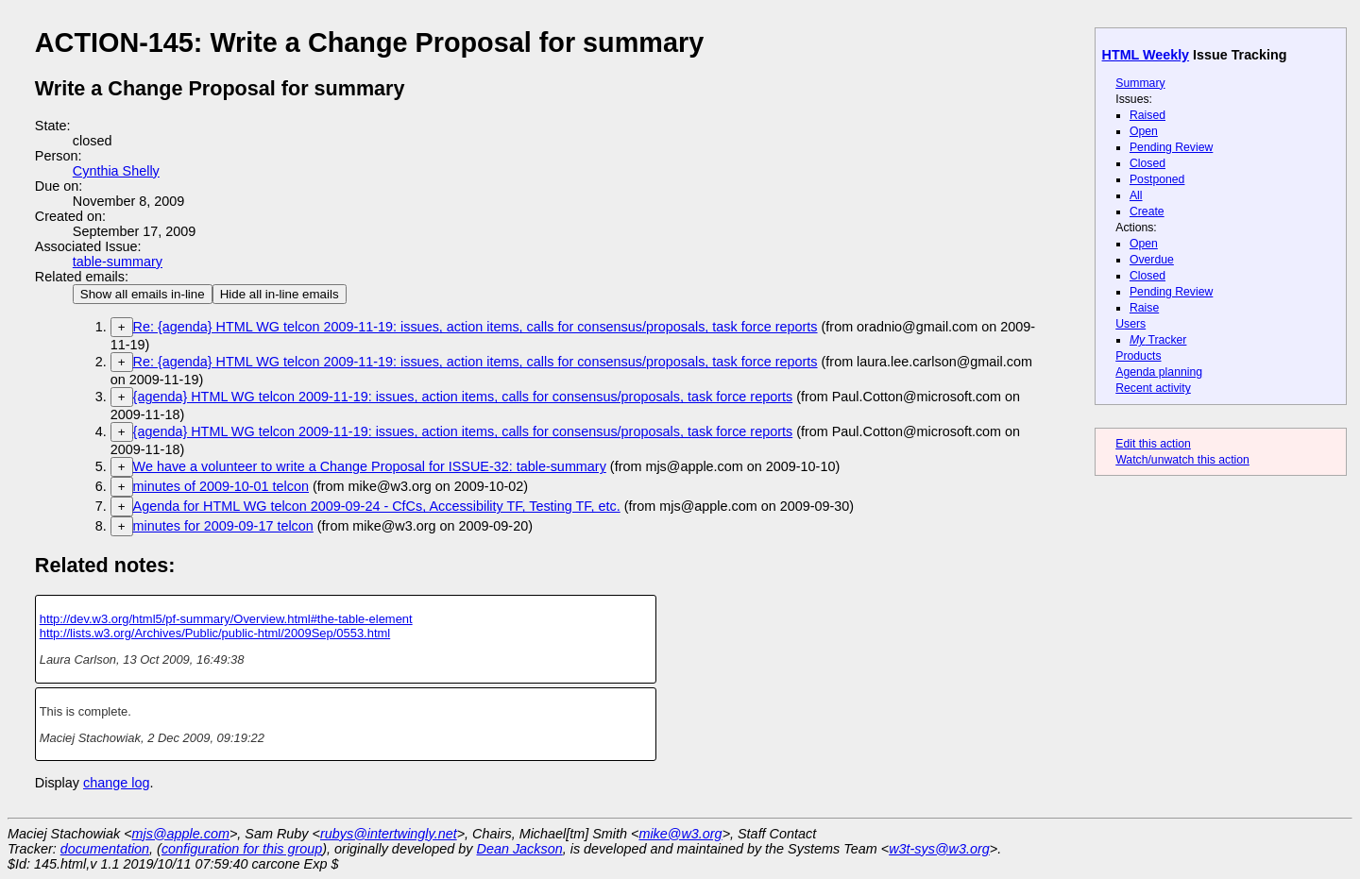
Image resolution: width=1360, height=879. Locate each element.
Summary (1139, 83)
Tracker (1158, 340)
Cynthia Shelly (116, 170)
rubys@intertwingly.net (388, 833)
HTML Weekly (1146, 54)
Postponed (1157, 179)
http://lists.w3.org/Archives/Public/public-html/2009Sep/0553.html (215, 633)
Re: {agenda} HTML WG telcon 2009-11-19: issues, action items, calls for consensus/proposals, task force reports (475, 326)
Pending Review (1171, 147)
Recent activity (1153, 388)
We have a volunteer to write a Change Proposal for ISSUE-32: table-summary (369, 466)
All (1136, 195)
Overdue (1152, 259)
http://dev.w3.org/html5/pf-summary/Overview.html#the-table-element (226, 619)
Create (1147, 211)
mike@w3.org (680, 833)
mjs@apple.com (181, 833)
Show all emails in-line (142, 294)
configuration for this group (242, 848)
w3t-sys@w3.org (939, 848)
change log (116, 782)
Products (1138, 356)
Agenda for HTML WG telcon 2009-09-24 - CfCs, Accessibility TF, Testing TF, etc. (376, 506)
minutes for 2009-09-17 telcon (223, 525)
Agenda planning (1158, 372)
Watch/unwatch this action (1182, 459)
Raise (1144, 307)
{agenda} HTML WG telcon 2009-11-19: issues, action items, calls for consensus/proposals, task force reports (463, 396)
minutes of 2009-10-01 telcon (221, 486)
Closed (1147, 163)
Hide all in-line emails (279, 294)
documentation (104, 848)
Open (1144, 131)
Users (1130, 323)
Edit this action (1153, 443)
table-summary (117, 261)
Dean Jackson (520, 848)
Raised (1147, 115)
